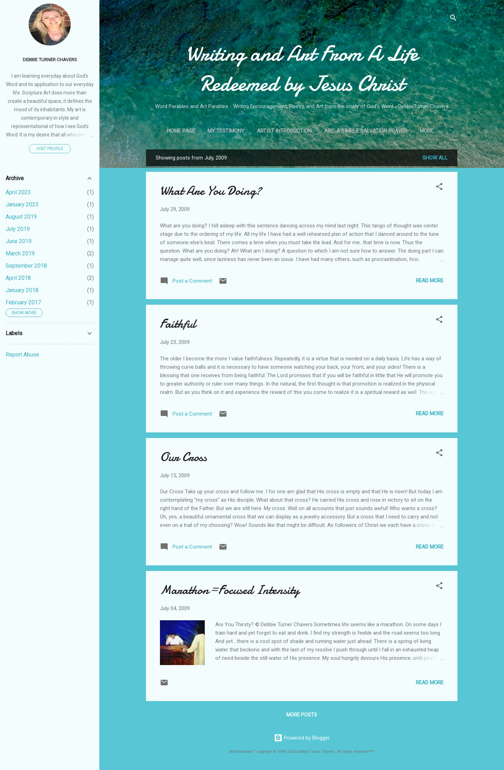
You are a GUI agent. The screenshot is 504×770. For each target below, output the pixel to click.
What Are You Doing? (210, 190)
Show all (435, 158)
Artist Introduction (284, 131)
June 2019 (18, 241)
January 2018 (22, 290)
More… (428, 131)
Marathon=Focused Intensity (229, 590)
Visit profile (49, 148)
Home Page (181, 131)
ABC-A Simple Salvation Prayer (365, 131)
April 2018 (18, 278)
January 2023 (22, 204)
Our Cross (183, 457)
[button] (439, 187)
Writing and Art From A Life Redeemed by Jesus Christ (302, 68)
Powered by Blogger (302, 738)
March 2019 (20, 253)
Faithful (178, 323)
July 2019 (18, 229)
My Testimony (226, 131)
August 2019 (21, 216)
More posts (301, 715)
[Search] (453, 19)
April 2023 (18, 192)
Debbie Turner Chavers (50, 59)
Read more (429, 280)
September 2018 (26, 265)
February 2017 (23, 302)
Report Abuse (22, 354)
